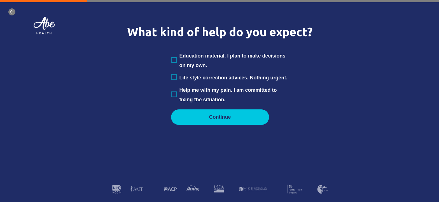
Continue (220, 117)
